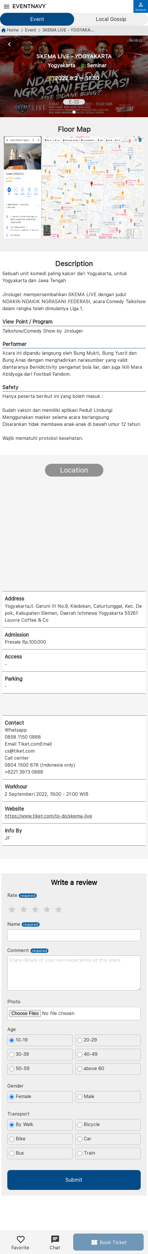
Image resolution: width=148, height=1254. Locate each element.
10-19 (18, 1040)
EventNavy (29, 6)
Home (13, 29)
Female (20, 1097)
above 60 (90, 1069)
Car (84, 1139)
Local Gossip (111, 19)
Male (85, 1097)
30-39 (19, 1054)
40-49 (87, 1054)
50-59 (19, 1069)
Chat (55, 1243)
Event (37, 19)
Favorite (20, 1243)
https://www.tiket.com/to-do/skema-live (48, 816)
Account (140, 6)
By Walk (21, 1124)
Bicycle (88, 1124)
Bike (17, 1139)
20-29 (87, 1040)
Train (86, 1153)
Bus (16, 1153)
